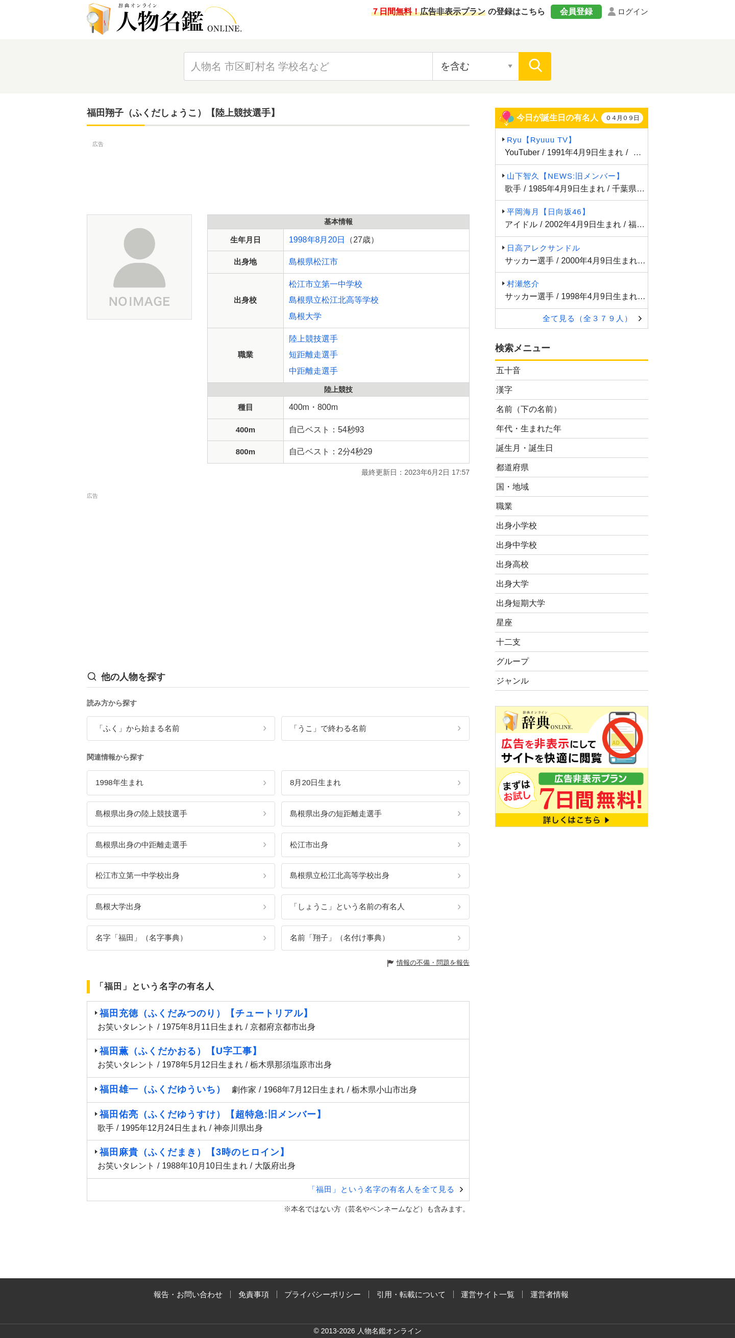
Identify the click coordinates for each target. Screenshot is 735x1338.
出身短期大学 (520, 603)
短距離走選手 (313, 354)
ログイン (633, 11)
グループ (512, 661)
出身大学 (512, 583)
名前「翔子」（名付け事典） (339, 937)
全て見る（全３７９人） (587, 318)
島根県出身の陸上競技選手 (141, 813)
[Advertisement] (278, 173)
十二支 (508, 642)
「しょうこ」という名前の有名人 (347, 906)
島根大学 (305, 316)
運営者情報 (549, 1294)
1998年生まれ (119, 782)
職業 (504, 506)
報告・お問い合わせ (188, 1294)
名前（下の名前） (528, 409)
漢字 (504, 389)
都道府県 (512, 467)
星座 (504, 622)
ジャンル (512, 680)
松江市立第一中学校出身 (137, 875)
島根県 (301, 261)
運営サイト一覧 (487, 1294)
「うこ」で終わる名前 (328, 728)
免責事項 (253, 1294)
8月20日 (330, 239)
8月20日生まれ (315, 782)
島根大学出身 (118, 906)
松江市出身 (309, 844)
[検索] (535, 66)
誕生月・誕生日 (524, 448)
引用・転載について (411, 1294)
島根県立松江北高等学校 (334, 300)
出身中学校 (516, 545)
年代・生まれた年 (528, 428)
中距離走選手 (313, 371)
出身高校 (512, 564)
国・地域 (512, 486)
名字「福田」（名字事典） (141, 937)
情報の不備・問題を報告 (433, 962)
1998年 (302, 239)
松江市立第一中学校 (325, 284)
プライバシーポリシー (322, 1294)
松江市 (325, 261)
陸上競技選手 (313, 338)
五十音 (508, 370)
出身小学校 (516, 525)
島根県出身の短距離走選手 (336, 813)
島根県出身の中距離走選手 (141, 844)
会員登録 (576, 11)
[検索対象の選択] (475, 66)
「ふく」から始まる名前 (137, 728)
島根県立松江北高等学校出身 (339, 875)
